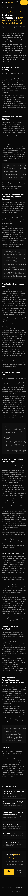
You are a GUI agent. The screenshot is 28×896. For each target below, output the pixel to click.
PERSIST (8, 2)
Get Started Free (9, 871)
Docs (13, 891)
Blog (3, 7)
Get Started (24, 2)
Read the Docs (19, 871)
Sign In (17, 2)
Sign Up (18, 891)
